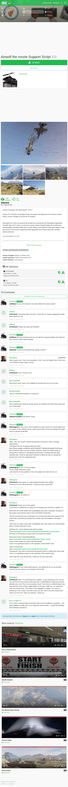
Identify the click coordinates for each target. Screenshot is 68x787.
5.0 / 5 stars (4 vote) (6, 204)
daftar (33, 616)
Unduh (34, 62)
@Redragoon (14, 427)
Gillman (12, 312)
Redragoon (13, 358)
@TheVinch (13, 314)
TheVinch (23, 74)
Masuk (25, 616)
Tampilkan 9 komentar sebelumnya (34, 296)
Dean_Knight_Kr (15, 601)
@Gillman (12, 304)
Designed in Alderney (8, 782)
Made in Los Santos (7, 784)
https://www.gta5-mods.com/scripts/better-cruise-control (29, 539)
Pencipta (19, 301)
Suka (17, 200)
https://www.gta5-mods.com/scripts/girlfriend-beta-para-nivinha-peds (34, 531)
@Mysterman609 (15, 416)
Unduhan (8, 200)
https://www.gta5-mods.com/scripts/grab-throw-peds (28, 549)
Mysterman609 (14, 381)
